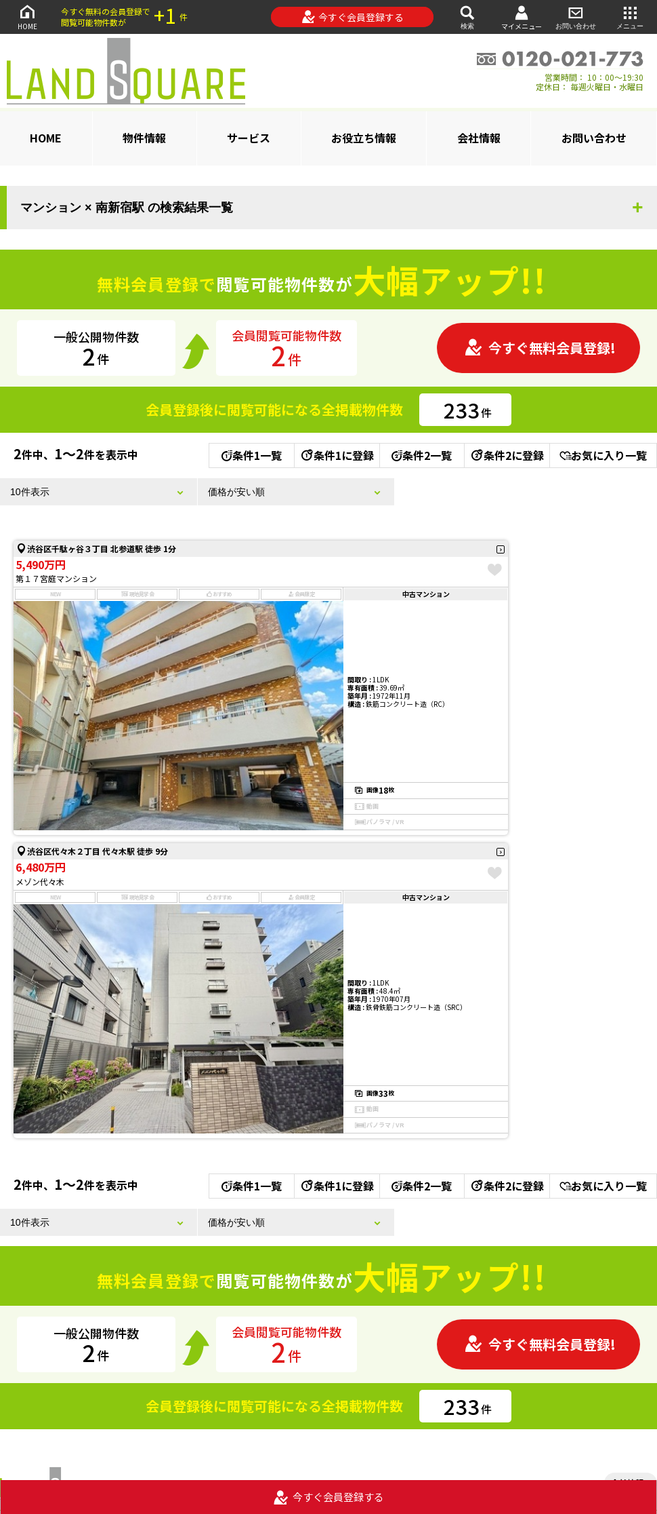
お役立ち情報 (363, 138)
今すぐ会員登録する (352, 17)
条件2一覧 (421, 455)
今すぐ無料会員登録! (540, 347)
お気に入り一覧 (603, 455)
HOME (27, 16)
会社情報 (479, 138)
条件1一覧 (251, 455)
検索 (467, 16)
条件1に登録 (336, 455)
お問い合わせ (576, 16)
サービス (248, 138)
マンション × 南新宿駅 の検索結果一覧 (126, 207)
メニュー (630, 16)
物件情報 (144, 138)
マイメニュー (521, 17)
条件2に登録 (506, 455)
